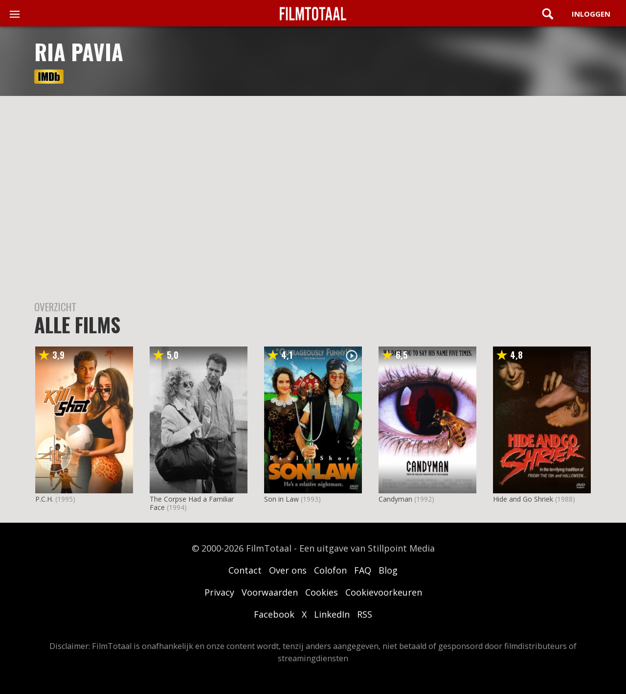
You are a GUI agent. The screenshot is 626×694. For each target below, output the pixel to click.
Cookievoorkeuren (383, 592)
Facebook (274, 614)
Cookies (321, 592)
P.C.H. (44, 499)
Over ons (288, 570)
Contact (245, 570)
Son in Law (281, 499)
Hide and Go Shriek (523, 499)
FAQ (362, 570)
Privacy (219, 592)
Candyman (395, 499)
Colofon (330, 570)
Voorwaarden (270, 592)
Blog (388, 570)
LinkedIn (332, 614)
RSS (364, 614)
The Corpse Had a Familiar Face (192, 503)
